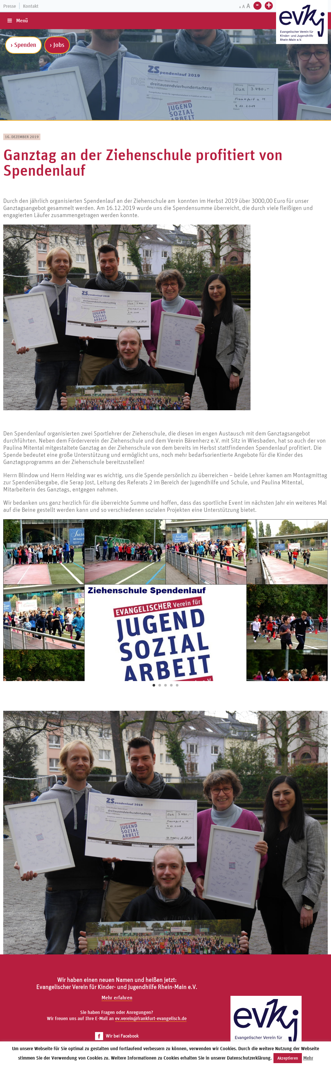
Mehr (308, 1058)
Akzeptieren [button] (287, 1058)
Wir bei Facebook (117, 1036)
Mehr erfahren (116, 997)
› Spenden (23, 44)
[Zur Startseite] (302, 23)
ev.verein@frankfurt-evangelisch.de (151, 1018)
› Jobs (57, 44)
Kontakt (30, 6)
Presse (9, 6)
